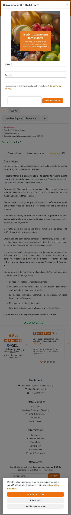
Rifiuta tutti (35, 500)
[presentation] (24, 101)
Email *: (8, 75)
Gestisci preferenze (35, 506)
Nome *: (8, 64)
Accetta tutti (35, 494)
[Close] (67, 4)
